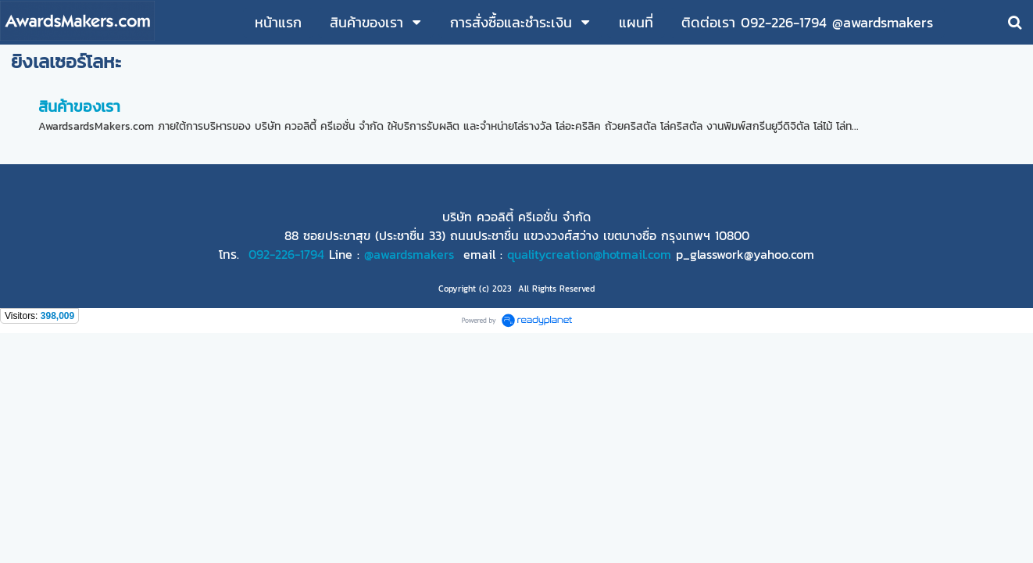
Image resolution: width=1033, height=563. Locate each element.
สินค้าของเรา (79, 106)
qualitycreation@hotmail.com (589, 254)
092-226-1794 (286, 254)
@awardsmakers (409, 254)
